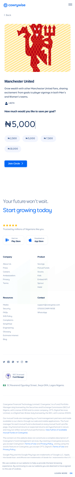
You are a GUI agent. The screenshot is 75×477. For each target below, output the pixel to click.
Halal (40, 287)
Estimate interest (10, 336)
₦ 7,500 (48, 138)
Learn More (60, 473)
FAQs (5, 313)
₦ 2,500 (12, 138)
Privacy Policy (47, 444)
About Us (7, 264)
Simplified (7, 324)
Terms (5, 283)
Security (6, 309)
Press (5, 268)
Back (7, 15)
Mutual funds (44, 268)
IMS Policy (7, 316)
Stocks (41, 272)
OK (71, 473)
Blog (5, 339)
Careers (6, 272)
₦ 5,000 (30, 138)
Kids (39, 276)
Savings (41, 264)
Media (5, 305)
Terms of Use (30, 444)
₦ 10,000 (13, 149)
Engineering (8, 328)
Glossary (7, 332)
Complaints (8, 320)
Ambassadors (9, 276)
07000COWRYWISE (46, 309)
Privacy (6, 280)
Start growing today (27, 210)
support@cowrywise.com (49, 305)
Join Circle (15, 163)
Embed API (42, 280)
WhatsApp (42, 313)
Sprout (41, 283)
